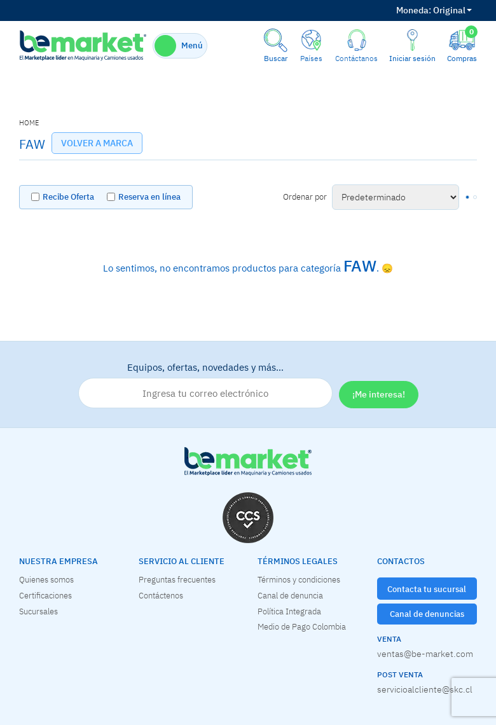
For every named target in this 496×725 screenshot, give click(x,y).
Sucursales (38, 611)
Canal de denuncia (290, 595)
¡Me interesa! (378, 394)
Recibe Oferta (68, 196)
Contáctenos (161, 595)
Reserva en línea (149, 196)
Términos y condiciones (299, 579)
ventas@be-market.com (425, 653)
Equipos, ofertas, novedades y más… (205, 384)
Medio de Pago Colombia (302, 626)
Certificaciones (45, 595)
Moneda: (413, 10)
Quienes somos (46, 579)
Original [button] (434, 10)
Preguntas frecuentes (177, 579)
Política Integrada (289, 611)
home (29, 122)
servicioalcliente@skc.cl (424, 689)
